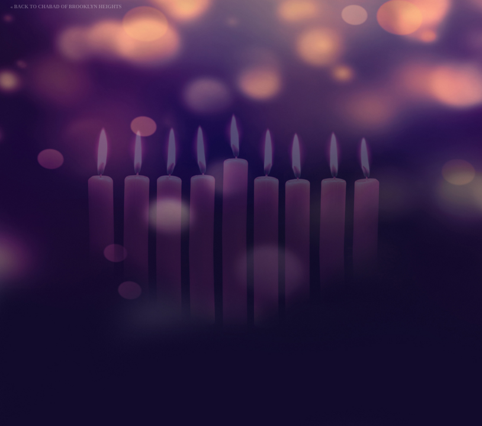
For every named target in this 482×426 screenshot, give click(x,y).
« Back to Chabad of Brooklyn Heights (66, 6)
